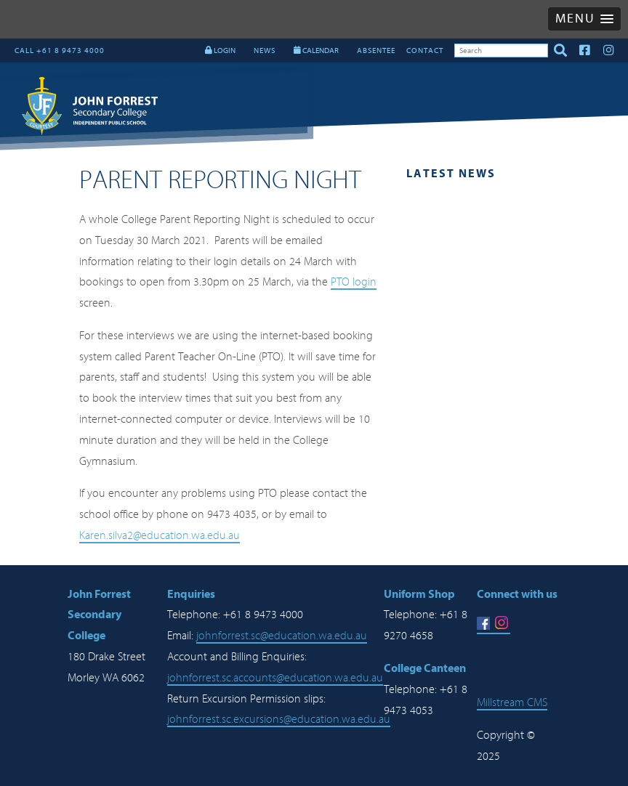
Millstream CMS (512, 702)
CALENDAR (316, 50)
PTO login (354, 281)
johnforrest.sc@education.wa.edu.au (281, 635)
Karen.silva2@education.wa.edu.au (159, 535)
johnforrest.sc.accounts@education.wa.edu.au (275, 677)
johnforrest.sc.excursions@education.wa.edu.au (278, 719)
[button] (584, 19)
